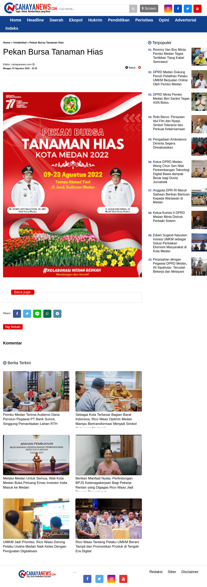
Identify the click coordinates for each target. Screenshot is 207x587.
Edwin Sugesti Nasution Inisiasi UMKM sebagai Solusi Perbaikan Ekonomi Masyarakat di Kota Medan (170, 243)
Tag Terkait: (13, 326)
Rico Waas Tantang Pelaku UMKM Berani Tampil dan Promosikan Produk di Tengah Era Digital (107, 546)
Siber (172, 572)
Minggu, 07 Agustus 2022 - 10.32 (20, 68)
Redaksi (156, 572)
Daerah (56, 20)
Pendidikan (119, 20)
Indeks (11, 28)
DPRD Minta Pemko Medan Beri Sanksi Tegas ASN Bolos (171, 98)
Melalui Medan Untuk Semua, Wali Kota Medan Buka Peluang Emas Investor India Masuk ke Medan (35, 482)
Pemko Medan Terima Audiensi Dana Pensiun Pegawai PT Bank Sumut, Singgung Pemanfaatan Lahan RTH (31, 419)
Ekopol (76, 20)
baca (130, 67)
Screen (149, 8)
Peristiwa (144, 20)
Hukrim (95, 20)
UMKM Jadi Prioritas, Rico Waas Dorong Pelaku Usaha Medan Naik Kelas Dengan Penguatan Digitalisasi (34, 546)
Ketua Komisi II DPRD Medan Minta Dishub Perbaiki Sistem (169, 217)
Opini (164, 20)
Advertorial (185, 20)
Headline (35, 20)
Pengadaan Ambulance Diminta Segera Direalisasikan (169, 143)
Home (13, 20)
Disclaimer (189, 572)
